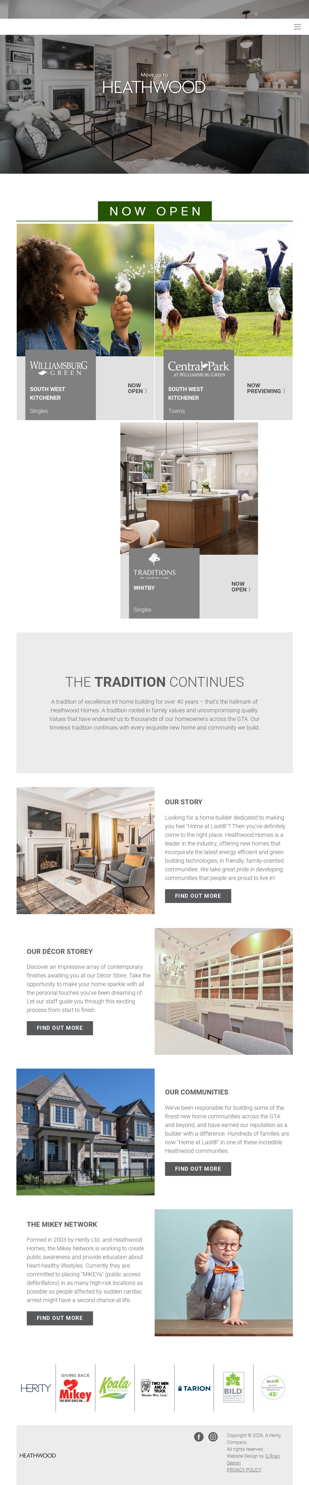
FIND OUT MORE (198, 896)
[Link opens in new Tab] (36, 1387)
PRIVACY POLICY (244, 1470)
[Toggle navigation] (297, 26)
